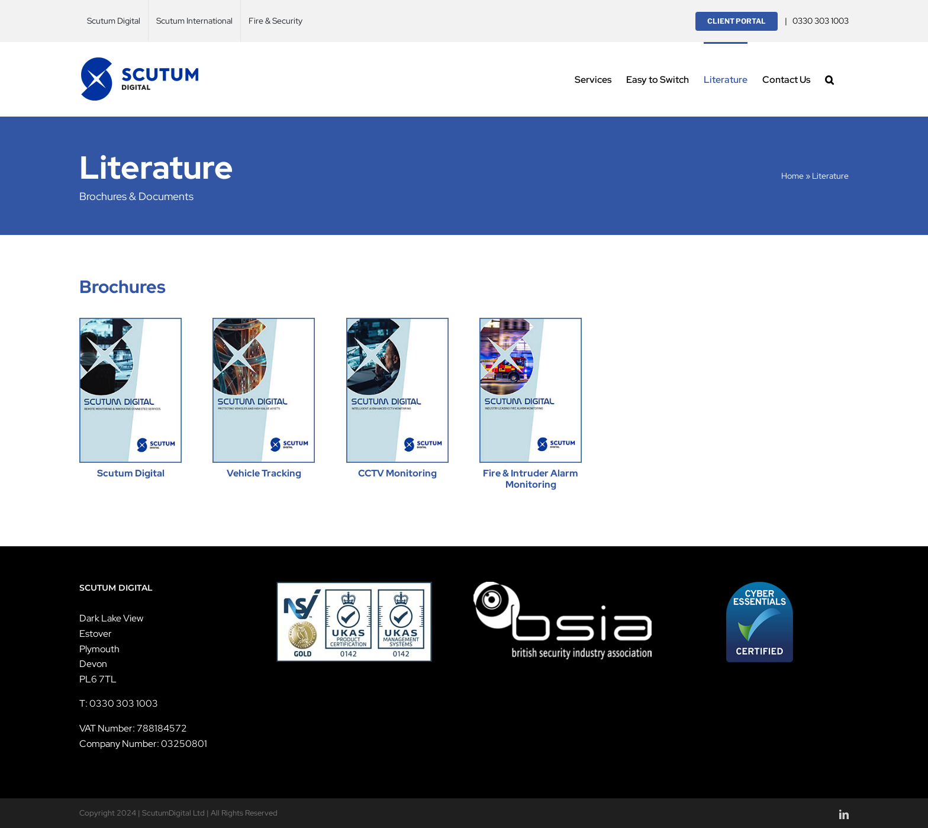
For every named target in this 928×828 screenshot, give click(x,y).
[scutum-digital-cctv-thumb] (397, 322)
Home (792, 175)
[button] (829, 79)
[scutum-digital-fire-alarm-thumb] (530, 322)
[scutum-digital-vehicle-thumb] (263, 322)
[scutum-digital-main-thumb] (130, 322)
